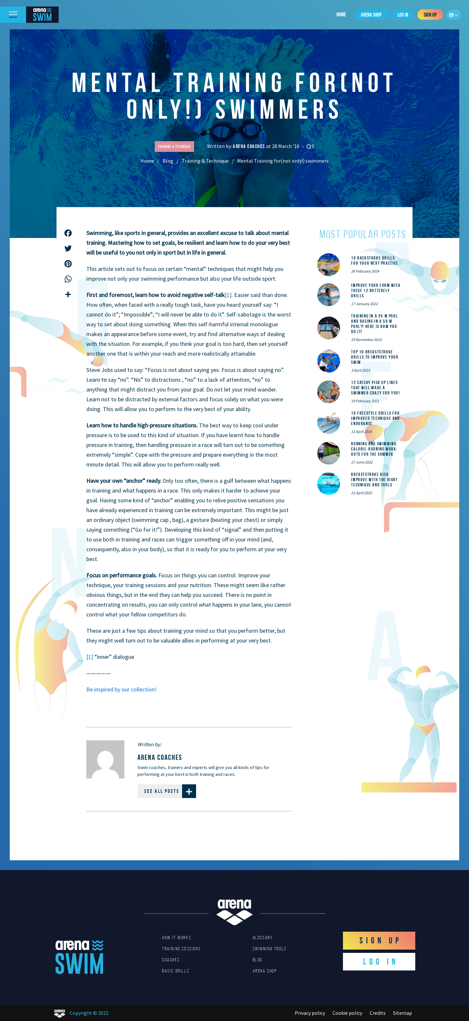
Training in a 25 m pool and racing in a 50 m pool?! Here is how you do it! (374, 323)
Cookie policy (347, 1013)
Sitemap (402, 1013)
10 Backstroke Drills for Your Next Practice (374, 260)
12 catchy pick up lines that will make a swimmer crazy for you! (375, 387)
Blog (168, 160)
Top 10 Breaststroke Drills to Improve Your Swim (374, 357)
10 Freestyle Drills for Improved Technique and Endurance (375, 418)
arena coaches (249, 146)
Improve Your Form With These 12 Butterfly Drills (375, 290)
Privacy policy (310, 1013)
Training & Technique (205, 160)
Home (341, 14)
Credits (378, 1013)
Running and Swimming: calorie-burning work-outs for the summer (374, 449)
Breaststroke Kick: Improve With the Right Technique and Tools (374, 479)
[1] (228, 295)
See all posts (170, 791)
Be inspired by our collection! (121, 689)
